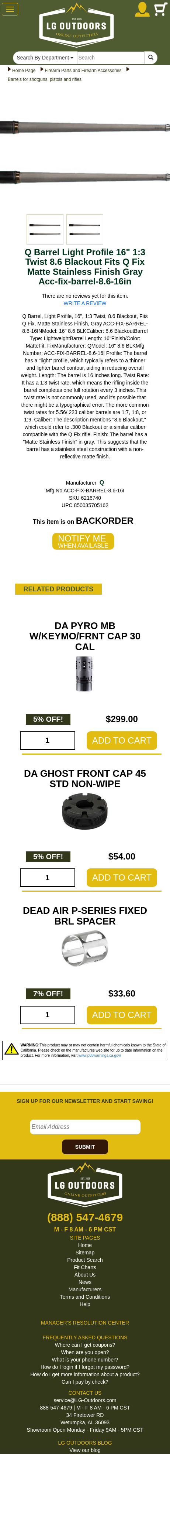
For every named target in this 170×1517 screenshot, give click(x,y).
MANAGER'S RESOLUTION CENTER (85, 1323)
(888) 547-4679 (85, 1217)
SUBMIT (85, 1147)
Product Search (85, 1260)
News (85, 1282)
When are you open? (85, 1352)
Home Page (23, 70)
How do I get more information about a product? (85, 1374)
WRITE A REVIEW (85, 303)
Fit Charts (85, 1267)
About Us (85, 1275)
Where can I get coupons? (85, 1345)
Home (85, 1245)
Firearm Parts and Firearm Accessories (83, 70)
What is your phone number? (85, 1360)
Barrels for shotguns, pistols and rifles (44, 79)
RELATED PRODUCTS (59, 589)
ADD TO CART (122, 740)
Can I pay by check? (85, 1382)
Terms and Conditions (85, 1297)
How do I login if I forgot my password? (85, 1367)
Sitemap (85, 1252)
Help (85, 1304)
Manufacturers (85, 1289)
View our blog (85, 1450)
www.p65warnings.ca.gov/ (100, 1055)
